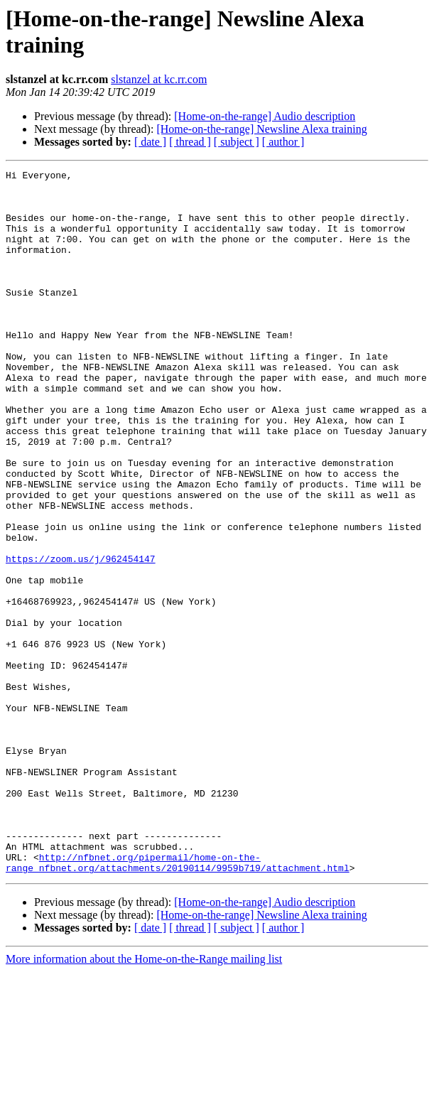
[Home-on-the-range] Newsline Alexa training (261, 129)
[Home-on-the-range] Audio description (264, 116)
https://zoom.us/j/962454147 (81, 637)
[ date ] (150, 142)
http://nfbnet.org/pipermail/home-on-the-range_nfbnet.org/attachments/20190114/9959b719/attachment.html (177, 1002)
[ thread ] (190, 142)
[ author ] (283, 142)
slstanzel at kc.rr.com (159, 79)
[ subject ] (236, 142)
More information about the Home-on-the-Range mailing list (144, 1100)
